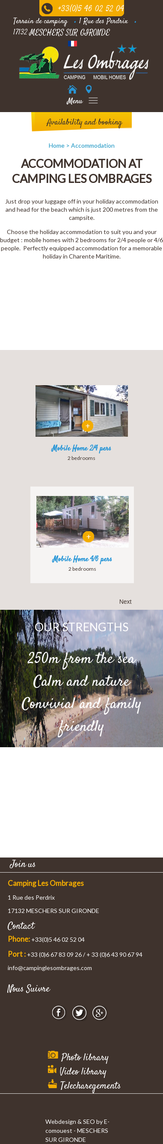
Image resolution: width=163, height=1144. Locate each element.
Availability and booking (84, 122)
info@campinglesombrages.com (50, 967)
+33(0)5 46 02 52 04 (91, 9)
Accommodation (93, 145)
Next (125, 601)
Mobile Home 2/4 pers (81, 449)
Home (57, 145)
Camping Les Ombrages (46, 883)
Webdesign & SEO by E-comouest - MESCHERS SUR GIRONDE (77, 1130)
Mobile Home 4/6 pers (82, 559)
